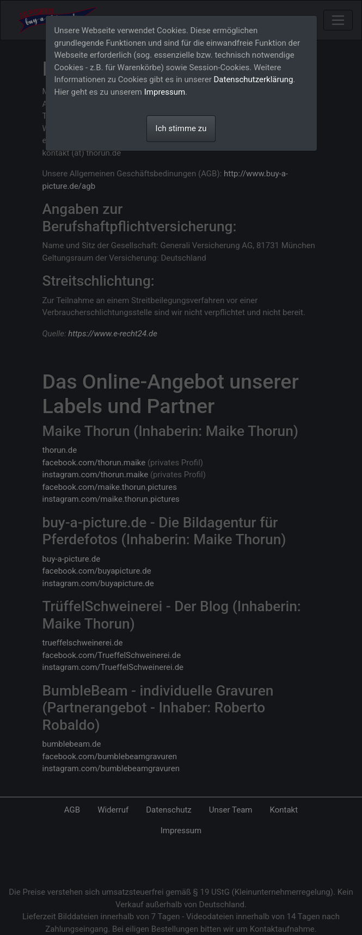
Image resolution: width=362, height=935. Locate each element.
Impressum (164, 92)
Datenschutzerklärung (253, 79)
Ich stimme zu (181, 128)
